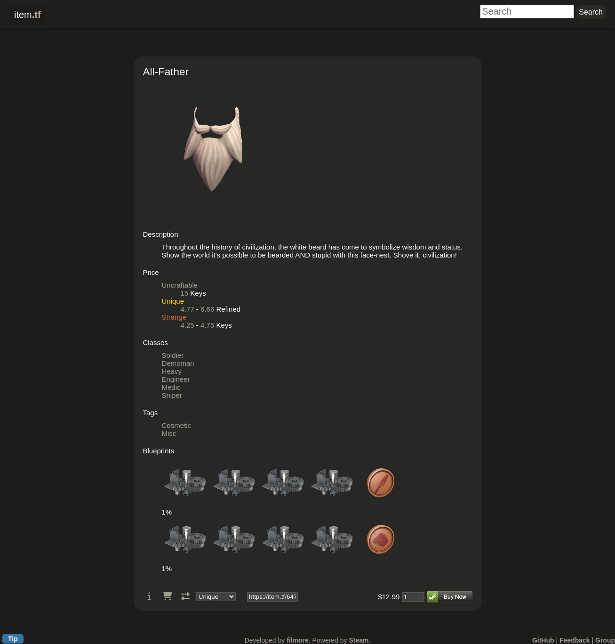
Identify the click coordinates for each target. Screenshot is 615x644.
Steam (358, 640)
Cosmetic (177, 425)
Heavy (172, 371)
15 (185, 293)
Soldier (173, 355)
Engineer (176, 379)
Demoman (178, 363)
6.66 (207, 309)
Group (605, 640)
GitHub (543, 640)
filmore (298, 640)
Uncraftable (180, 285)
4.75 (207, 325)
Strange (174, 317)
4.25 (187, 325)
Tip (13, 639)
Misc (169, 433)
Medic (171, 387)
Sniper (172, 395)
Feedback (574, 640)
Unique (173, 301)
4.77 (187, 309)
